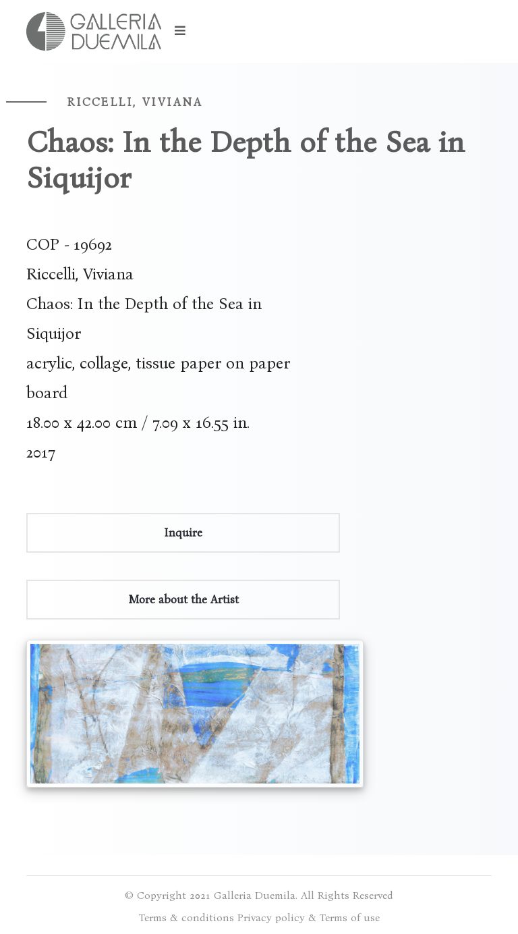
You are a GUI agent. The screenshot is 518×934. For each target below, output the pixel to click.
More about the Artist (183, 600)
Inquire (183, 533)
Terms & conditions (186, 917)
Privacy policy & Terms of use (308, 917)
